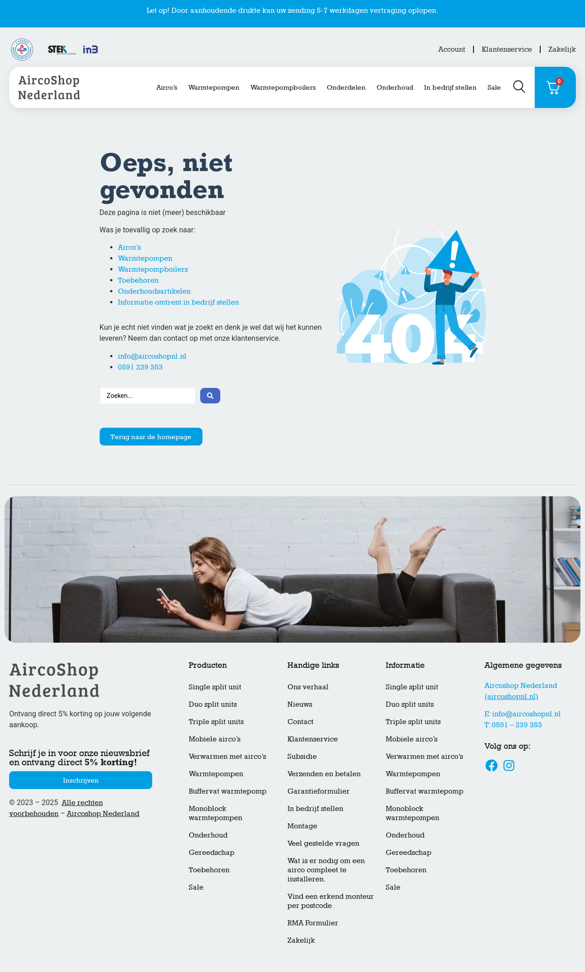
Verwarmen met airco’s (227, 756)
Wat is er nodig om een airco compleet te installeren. (326, 869)
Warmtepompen (213, 87)
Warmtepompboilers (283, 87)
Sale (494, 87)
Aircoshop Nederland (103, 813)
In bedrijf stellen (450, 87)
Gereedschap (211, 852)
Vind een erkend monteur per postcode (330, 901)
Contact (300, 721)
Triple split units (216, 721)
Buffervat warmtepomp (227, 791)
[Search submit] (210, 395)
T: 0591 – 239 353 (513, 724)
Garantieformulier (318, 791)
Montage (302, 826)
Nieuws (299, 704)
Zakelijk (562, 49)
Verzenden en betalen (324, 773)
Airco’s (166, 87)
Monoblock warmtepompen (215, 813)
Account (451, 49)
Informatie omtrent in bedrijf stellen (178, 302)
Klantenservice (507, 49)
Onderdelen (346, 87)
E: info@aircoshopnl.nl (522, 713)
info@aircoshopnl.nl (152, 356)
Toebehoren (138, 280)
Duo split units (213, 704)
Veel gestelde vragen (323, 843)
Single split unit (215, 686)
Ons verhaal (308, 686)
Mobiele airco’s (214, 739)
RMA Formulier (312, 922)
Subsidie (302, 756)
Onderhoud (395, 87)
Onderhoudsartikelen (154, 291)
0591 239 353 (140, 367)
